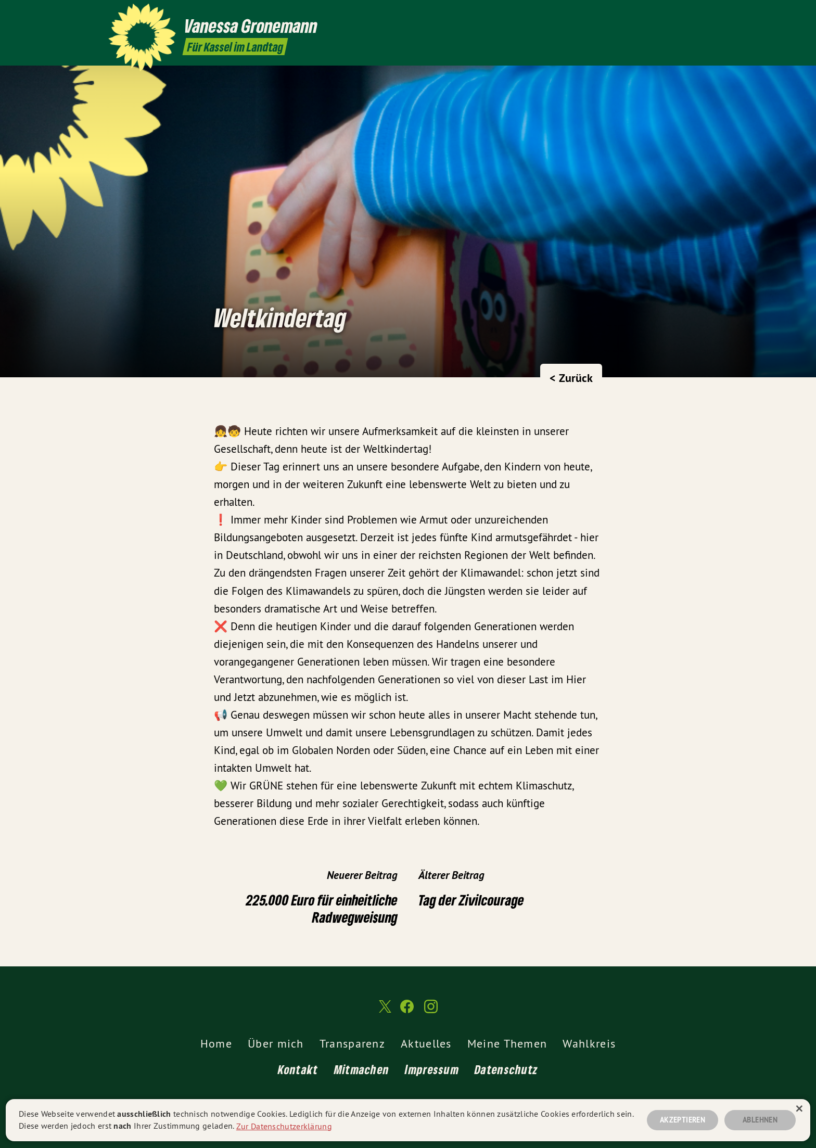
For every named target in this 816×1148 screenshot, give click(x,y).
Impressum (432, 1069)
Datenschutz (506, 1069)
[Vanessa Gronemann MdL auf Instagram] (702, 14)
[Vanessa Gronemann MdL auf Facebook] (686, 14)
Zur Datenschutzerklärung (284, 1125)
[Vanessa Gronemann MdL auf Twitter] (671, 14)
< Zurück (571, 378)
